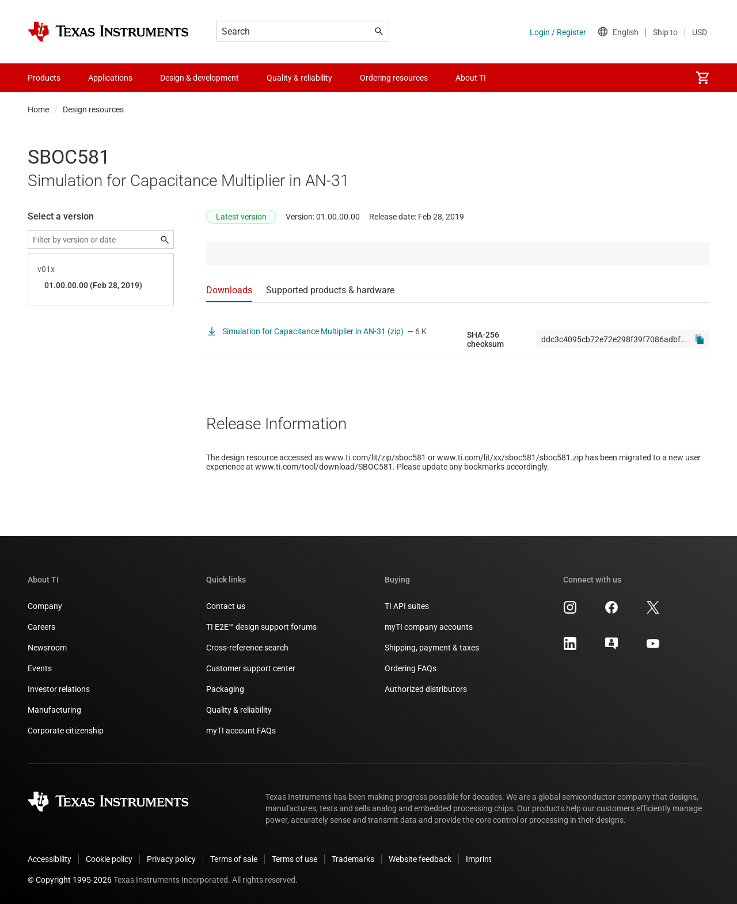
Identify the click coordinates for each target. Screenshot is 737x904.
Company (45, 606)
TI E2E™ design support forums (261, 626)
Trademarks (353, 859)
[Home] (108, 31)
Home (38, 109)
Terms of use (294, 859)
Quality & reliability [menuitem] (299, 77)
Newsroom (47, 647)
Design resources (93, 109)
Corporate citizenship (66, 730)
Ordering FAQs (410, 668)
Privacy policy (171, 859)
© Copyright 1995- (70, 879)
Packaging (225, 689)
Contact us (225, 606)
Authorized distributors (426, 689)
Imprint (479, 859)
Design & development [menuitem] (199, 77)
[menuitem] (702, 77)
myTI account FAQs (241, 730)
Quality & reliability (239, 709)
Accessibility (49, 859)
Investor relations (59, 689)
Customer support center (250, 668)
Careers (41, 626)
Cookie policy (109, 859)
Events (40, 668)
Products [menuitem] (44, 77)
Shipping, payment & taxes (432, 647)
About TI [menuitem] (470, 77)
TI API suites (407, 606)
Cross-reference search (247, 647)
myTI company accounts (429, 626)
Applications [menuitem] (110, 77)
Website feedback (420, 859)
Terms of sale (233, 859)
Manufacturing (54, 709)
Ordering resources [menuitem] (394, 77)
